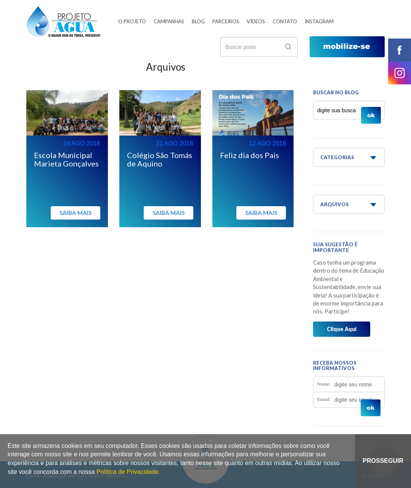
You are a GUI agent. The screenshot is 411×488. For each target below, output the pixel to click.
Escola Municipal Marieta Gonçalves (66, 159)
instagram (399, 72)
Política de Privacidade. (128, 472)
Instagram (319, 21)
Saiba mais (75, 212)
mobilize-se (347, 46)
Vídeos (256, 21)
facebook (399, 50)
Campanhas (169, 21)
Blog (198, 21)
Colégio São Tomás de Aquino (159, 159)
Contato (285, 21)
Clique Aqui (341, 329)
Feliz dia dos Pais (249, 155)
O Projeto (132, 21)
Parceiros (225, 21)
